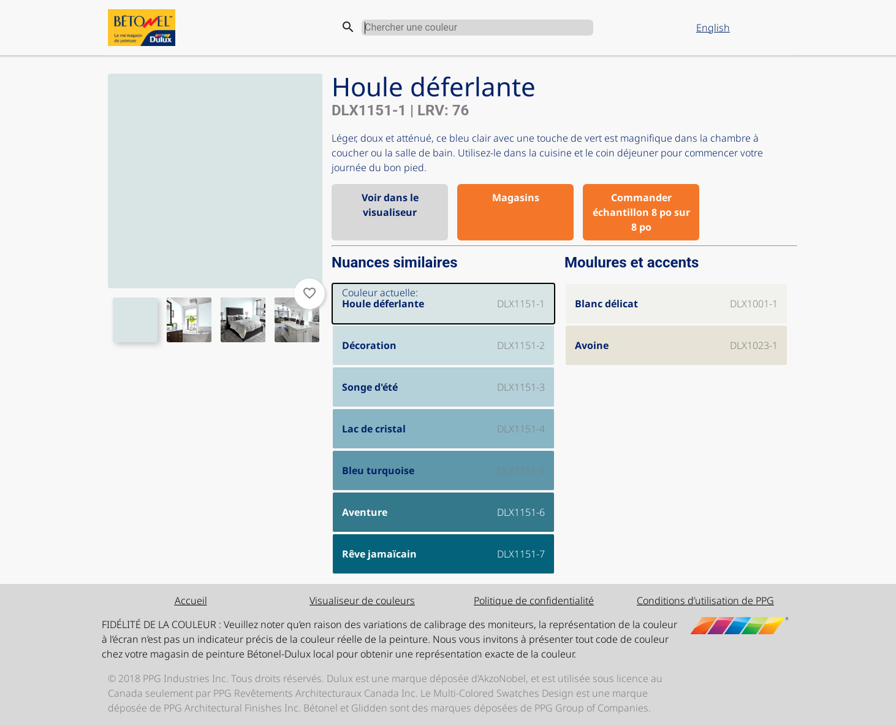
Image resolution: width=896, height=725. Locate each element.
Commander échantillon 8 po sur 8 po (641, 212)
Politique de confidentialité (534, 600)
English (713, 27)
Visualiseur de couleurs (362, 600)
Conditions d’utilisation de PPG (705, 600)
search (348, 27)
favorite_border (309, 293)
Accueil (191, 600)
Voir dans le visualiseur (390, 205)
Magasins (515, 197)
